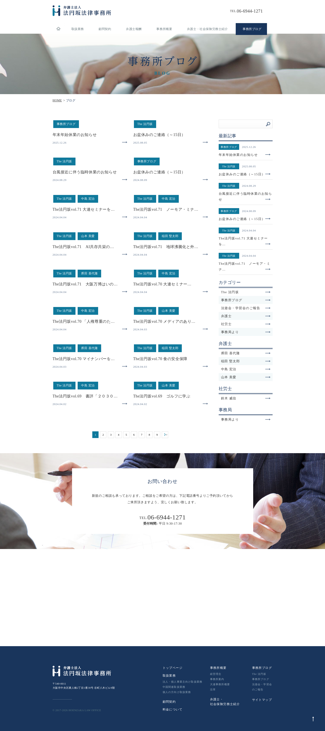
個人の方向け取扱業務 (177, 692)
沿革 (213, 689)
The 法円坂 (246, 292)
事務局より (246, 332)
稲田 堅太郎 (246, 361)
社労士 (246, 324)
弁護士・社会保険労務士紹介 (207, 29)
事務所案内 (217, 679)
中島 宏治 (246, 369)
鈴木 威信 (246, 398)
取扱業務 (77, 29)
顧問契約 (105, 29)
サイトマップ (262, 699)
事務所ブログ (246, 300)
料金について (172, 709)
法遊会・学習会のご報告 (246, 308)
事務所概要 (164, 29)
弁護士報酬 (134, 29)
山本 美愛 (246, 377)
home (58, 29)
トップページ (172, 667)
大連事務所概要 (220, 684)
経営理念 (215, 674)
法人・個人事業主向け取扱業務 (183, 681)
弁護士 (246, 316)
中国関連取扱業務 (174, 686)
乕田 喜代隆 (246, 353)
